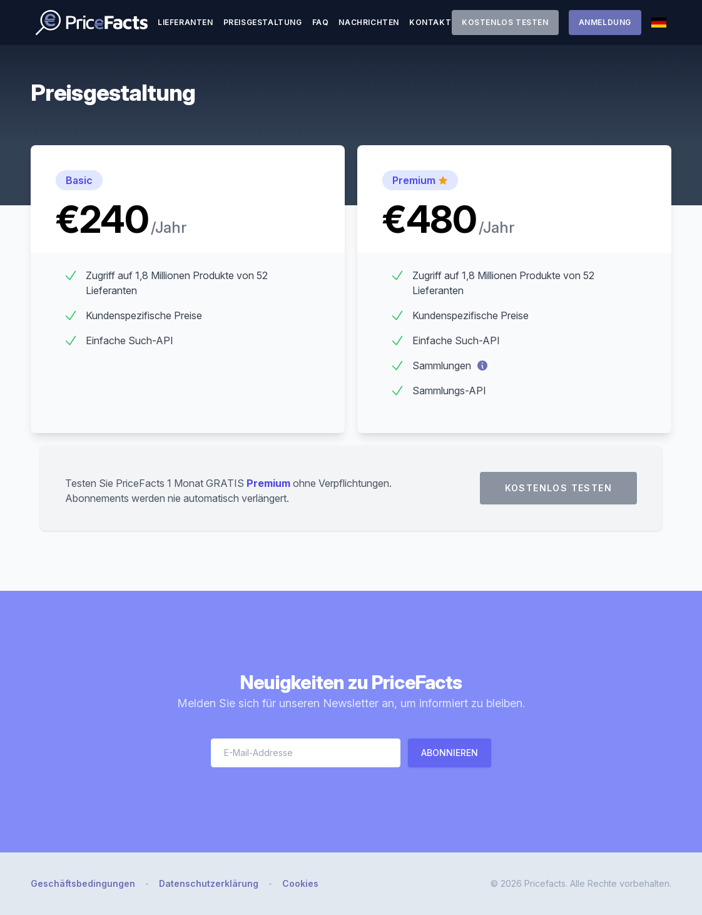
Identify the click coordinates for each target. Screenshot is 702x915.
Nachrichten (368, 22)
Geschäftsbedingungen (83, 883)
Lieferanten (185, 22)
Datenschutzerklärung (208, 883)
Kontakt (430, 22)
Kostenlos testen (505, 22)
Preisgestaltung (262, 22)
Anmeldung (605, 22)
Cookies (300, 883)
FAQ (320, 22)
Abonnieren (449, 752)
